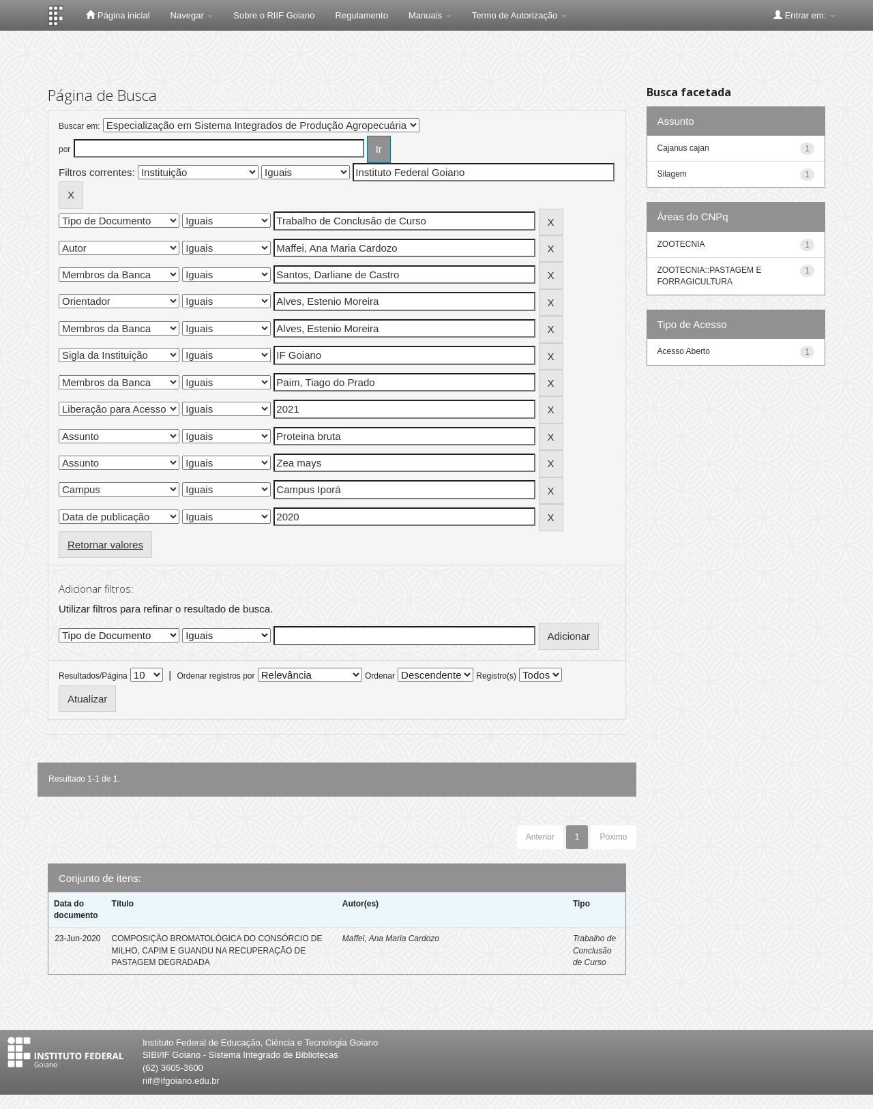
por (64, 149)
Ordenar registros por (215, 676)
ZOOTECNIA (681, 244)
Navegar (192, 15)
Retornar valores (105, 544)
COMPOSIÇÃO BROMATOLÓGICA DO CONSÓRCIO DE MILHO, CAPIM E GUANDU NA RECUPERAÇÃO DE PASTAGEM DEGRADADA (217, 950)
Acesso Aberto (683, 351)
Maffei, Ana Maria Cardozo (390, 938)
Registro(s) (496, 676)
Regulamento (362, 15)
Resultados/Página (93, 676)
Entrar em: (804, 15)
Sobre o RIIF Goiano (273, 15)
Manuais (430, 15)
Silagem (672, 174)
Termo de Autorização (519, 15)
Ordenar (380, 676)
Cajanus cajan (683, 148)
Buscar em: (79, 126)
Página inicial (117, 15)
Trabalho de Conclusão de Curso (594, 950)
